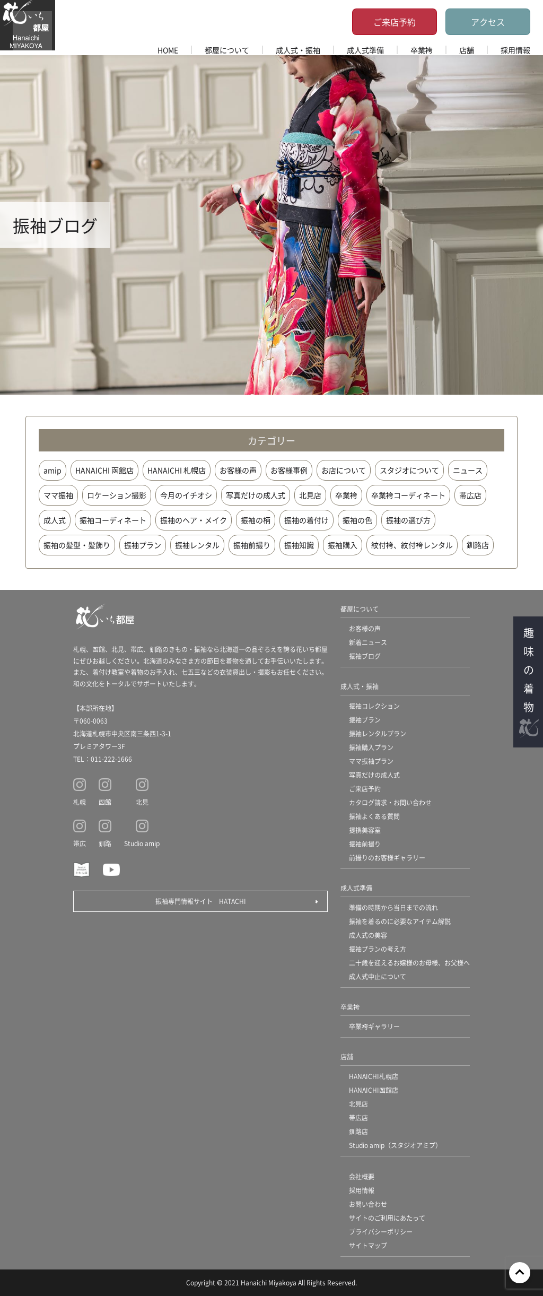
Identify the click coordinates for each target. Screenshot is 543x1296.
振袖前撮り (251, 545)
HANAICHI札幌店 (373, 1076)
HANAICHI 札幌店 (176, 470)
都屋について (227, 50)
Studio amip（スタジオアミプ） (395, 1145)
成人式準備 (365, 50)
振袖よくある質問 (374, 816)
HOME (167, 50)
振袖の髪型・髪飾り (76, 545)
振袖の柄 (255, 520)
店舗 (466, 50)
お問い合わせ (368, 1203)
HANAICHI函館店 (373, 1089)
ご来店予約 (394, 21)
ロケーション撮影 (116, 495)
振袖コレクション (374, 705)
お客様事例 (289, 470)
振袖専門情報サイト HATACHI (200, 901)
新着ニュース (368, 642)
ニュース (468, 470)
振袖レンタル (197, 545)
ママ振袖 (58, 495)
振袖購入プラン (371, 747)
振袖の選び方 (408, 520)
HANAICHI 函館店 (104, 470)
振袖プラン (142, 545)
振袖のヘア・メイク (193, 520)
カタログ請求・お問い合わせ (390, 802)
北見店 (310, 495)
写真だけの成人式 (255, 495)
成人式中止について (377, 976)
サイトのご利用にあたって (387, 1217)
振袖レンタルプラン (377, 733)
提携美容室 (365, 829)
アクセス (488, 21)
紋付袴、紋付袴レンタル (412, 545)
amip (52, 470)
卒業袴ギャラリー (374, 1026)
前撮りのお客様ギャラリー (387, 857)
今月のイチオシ (186, 495)
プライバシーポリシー (381, 1231)
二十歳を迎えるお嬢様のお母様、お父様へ (409, 962)
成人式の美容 (368, 935)
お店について (343, 470)
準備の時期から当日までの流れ (393, 907)
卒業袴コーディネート (408, 495)
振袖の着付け (306, 520)
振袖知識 (299, 545)
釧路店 (478, 545)
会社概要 (361, 1176)
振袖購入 (342, 545)
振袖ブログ (365, 655)
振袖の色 (357, 520)
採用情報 (515, 50)
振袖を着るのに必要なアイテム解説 (400, 921)
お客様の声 (238, 470)
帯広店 (470, 495)
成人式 (54, 520)
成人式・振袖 (298, 50)
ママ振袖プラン (371, 761)
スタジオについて (409, 470)
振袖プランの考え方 (377, 948)
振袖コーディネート (113, 520)
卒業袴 (421, 50)
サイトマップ (368, 1245)
